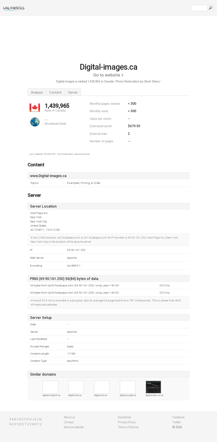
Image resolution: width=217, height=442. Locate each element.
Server (73, 92)
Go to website (106, 75)
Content (55, 92)
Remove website (74, 427)
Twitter (176, 422)
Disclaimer (124, 417)
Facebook (178, 417)
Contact (69, 422)
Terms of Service (128, 427)
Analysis (37, 92)
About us (69, 417)
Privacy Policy (127, 422)
